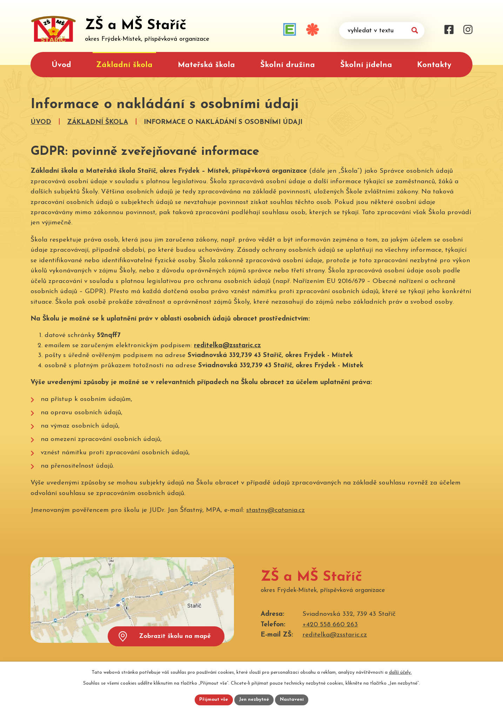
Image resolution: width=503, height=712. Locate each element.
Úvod (61, 65)
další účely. (400, 671)
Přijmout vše (212, 699)
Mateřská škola (206, 65)
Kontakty (434, 65)
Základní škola (124, 65)
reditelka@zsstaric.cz (227, 345)
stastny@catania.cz (275, 510)
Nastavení (293, 699)
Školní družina (287, 65)
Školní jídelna (366, 65)
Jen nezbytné (254, 699)
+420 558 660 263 (330, 624)
